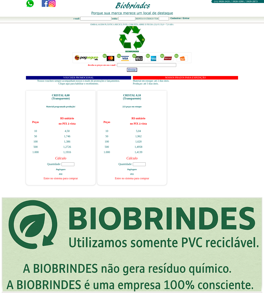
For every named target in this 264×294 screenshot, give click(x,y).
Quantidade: (60, 164)
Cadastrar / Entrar (179, 18)
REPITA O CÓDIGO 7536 (147, 18)
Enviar (132, 69)
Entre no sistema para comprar (61, 178)
